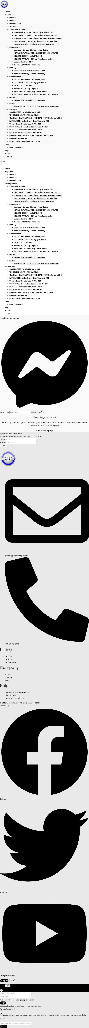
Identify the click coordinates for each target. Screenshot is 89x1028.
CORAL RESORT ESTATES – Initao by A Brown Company (36, 106)
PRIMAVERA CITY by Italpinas (26, 88)
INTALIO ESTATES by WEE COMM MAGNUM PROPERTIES (36, 53)
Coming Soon (11, 109)
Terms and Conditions (14, 698)
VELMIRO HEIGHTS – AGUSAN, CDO (28, 56)
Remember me (8, 1000)
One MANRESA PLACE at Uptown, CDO (29, 79)
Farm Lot (13, 97)
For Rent (12, 20)
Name (2, 439)
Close (12, 981)
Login (3, 1003)
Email (2, 442)
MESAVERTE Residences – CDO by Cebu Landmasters (36, 94)
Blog (7, 150)
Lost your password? (25, 1000)
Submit (3, 446)
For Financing (15, 23)
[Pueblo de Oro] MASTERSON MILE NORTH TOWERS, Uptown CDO (35, 118)
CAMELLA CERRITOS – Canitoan (27, 65)
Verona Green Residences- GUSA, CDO (25, 124)
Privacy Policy (11, 695)
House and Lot (15, 47)
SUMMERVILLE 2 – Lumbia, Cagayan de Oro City (33, 32)
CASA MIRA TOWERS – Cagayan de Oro (30, 82)
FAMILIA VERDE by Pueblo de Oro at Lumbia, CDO (34, 44)
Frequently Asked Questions (17, 692)
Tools (7, 144)
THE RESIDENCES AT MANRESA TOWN (24, 115)
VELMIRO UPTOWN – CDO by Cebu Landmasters (33, 59)
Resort (12, 103)
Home (7, 12)
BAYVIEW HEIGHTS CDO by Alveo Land (29, 71)
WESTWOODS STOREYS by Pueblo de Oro (30, 91)
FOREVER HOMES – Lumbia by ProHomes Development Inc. (38, 38)
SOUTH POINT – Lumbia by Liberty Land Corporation (35, 41)
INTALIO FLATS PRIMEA (23, 85)
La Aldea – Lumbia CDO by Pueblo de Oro (31, 50)
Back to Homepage (44, 430)
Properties (9, 14)
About (7, 153)
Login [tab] (8, 986)
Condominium (15, 76)
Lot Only (12, 68)
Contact (8, 156)
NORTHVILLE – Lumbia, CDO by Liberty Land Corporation (37, 35)
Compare (4, 980)
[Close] (1, 990)
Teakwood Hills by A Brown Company (29, 74)
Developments (11, 26)
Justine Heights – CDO (23, 62)
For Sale (12, 17)
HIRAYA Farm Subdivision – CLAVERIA (29, 100)
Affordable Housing (17, 29)
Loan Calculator (16, 147)
